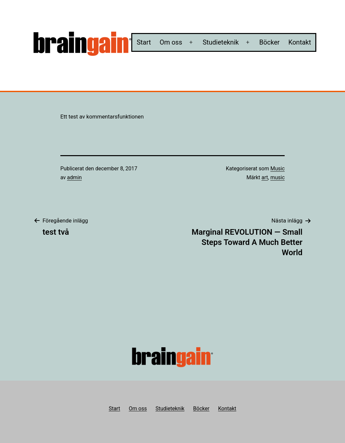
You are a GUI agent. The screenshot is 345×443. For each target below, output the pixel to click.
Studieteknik (221, 42)
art (265, 177)
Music (277, 168)
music (277, 177)
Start (144, 42)
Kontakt (299, 42)
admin (74, 177)
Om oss (171, 42)
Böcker (269, 42)
